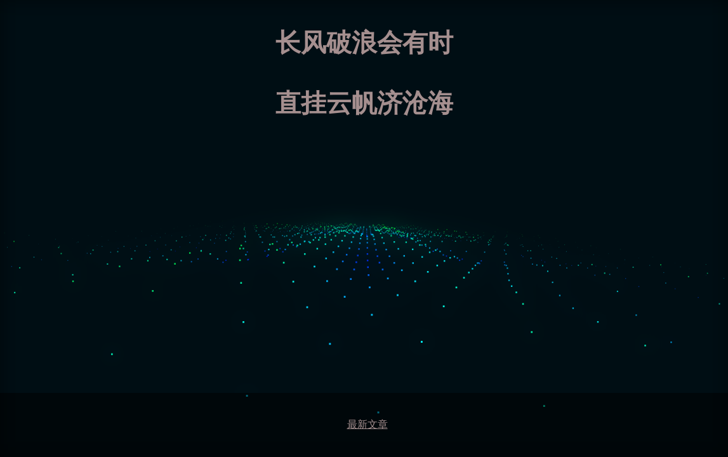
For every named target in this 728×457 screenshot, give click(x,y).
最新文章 (367, 424)
